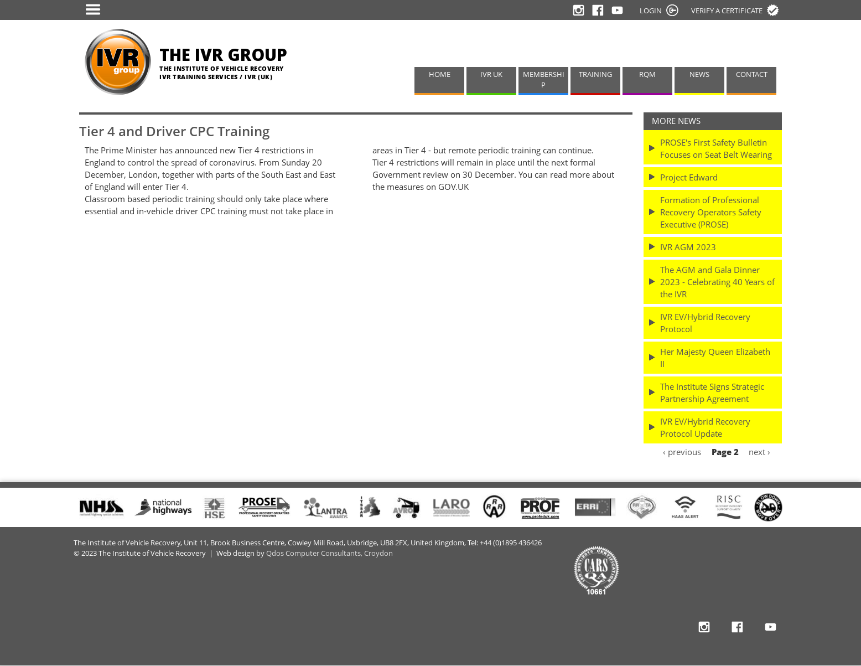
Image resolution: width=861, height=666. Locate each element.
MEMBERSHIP (543, 80)
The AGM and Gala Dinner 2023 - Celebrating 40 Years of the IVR (717, 282)
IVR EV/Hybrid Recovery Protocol (705, 322)
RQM (647, 74)
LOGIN (651, 11)
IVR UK (491, 74)
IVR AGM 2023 (688, 246)
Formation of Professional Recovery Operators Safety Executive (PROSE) (710, 212)
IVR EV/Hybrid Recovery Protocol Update (705, 427)
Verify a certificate (727, 11)
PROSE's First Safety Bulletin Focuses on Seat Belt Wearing (716, 148)
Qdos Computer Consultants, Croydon (329, 553)
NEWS (699, 74)
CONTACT (751, 74)
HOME (439, 74)
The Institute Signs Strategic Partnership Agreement (712, 392)
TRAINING (595, 74)
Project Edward (689, 177)
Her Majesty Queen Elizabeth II (715, 357)
